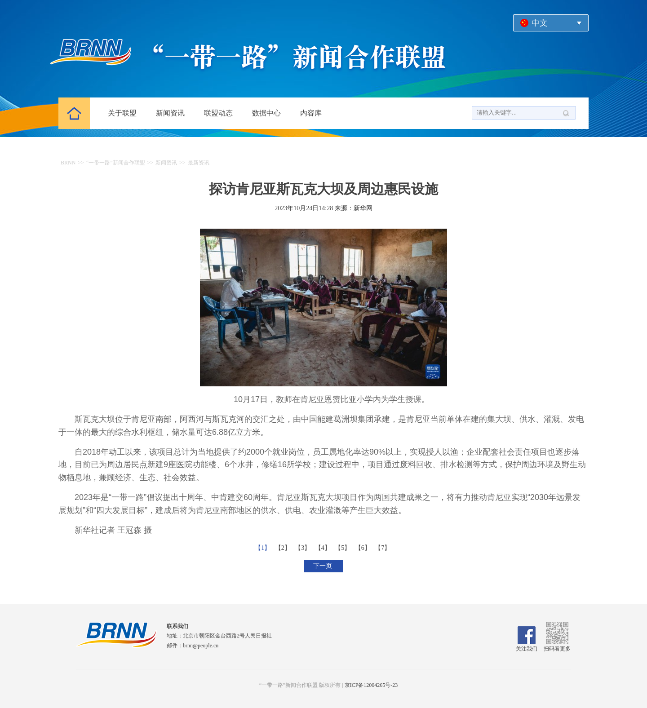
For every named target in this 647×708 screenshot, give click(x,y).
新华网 (363, 208)
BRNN (68, 162)
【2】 (283, 547)
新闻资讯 (170, 113)
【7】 (383, 547)
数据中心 (266, 113)
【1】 (263, 547)
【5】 (343, 547)
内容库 (311, 113)
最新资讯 (198, 162)
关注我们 (526, 645)
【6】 (363, 547)
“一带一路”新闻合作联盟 (115, 162)
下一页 (323, 565)
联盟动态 (218, 113)
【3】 (303, 547)
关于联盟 (122, 113)
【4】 (323, 547)
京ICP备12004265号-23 (371, 685)
